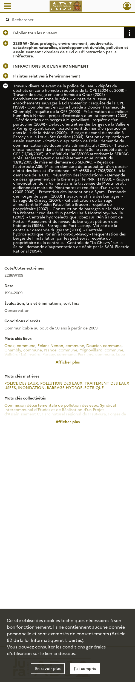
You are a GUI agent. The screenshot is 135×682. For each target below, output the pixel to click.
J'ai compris (85, 668)
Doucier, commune (104, 345)
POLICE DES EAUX (21, 383)
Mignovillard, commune (101, 350)
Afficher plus (68, 362)
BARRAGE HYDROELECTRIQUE (75, 387)
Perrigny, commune (96, 354)
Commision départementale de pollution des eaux (51, 405)
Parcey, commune (59, 354)
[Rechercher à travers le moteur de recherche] (64, 19)
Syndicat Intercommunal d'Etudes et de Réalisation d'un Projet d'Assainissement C (60, 409)
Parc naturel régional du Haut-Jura (74, 414)
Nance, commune (60, 350)
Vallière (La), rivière (22, 354)
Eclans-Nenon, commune (61, 345)
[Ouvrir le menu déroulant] (7, 6)
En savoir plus (48, 668)
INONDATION (31, 387)
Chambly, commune (23, 350)
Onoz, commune (19, 345)
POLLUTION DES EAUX (61, 383)
